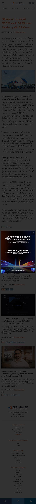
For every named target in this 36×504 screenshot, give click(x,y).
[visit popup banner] (18, 252)
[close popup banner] (33, 233)
